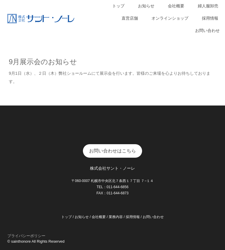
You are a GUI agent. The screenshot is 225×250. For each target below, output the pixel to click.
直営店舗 (130, 18)
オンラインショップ (169, 18)
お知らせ (146, 6)
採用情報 (210, 18)
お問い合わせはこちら (112, 150)
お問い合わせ (207, 30)
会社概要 (176, 6)
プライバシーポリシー (26, 236)
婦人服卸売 (208, 6)
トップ (118, 6)
